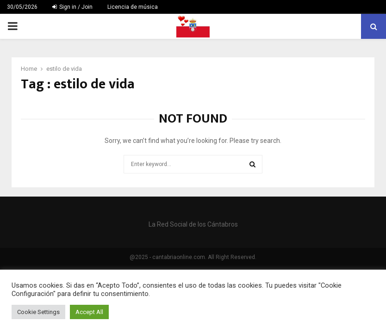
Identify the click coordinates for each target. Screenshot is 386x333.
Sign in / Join (72, 7)
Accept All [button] (89, 311)
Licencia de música (132, 7)
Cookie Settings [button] (38, 311)
